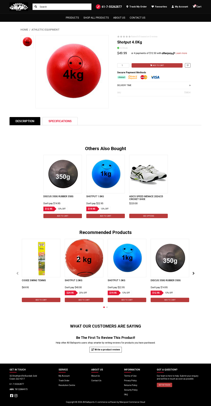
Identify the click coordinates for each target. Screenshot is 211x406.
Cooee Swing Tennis (34, 280)
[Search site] (36, 7)
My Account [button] (180, 6)
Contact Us (137, 17)
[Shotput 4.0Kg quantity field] (123, 65)
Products (72, 17)
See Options (148, 216)
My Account (64, 376)
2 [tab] (107, 307)
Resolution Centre (67, 385)
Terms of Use (130, 376)
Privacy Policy (130, 380)
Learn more (181, 53)
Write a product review (105, 349)
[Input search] (62, 7)
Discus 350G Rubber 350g (58, 196)
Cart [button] (197, 6)
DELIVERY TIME (153, 85)
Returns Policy (130, 385)
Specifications (60, 121)
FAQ (126, 394)
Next (193, 273)
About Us (119, 17)
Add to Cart (157, 65)
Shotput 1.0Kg (95, 196)
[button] (187, 65)
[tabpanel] (62, 186)
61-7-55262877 (109, 6)
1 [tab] (104, 307)
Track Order (64, 380)
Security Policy (131, 390)
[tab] (25, 121)
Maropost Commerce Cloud (132, 402)
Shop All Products (96, 17)
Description (25, 121)
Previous (17, 273)
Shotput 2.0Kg (73, 280)
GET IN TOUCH (164, 385)
